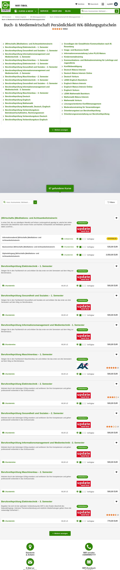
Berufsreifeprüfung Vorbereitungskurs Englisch (26, 120)
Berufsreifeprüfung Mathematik (19, 103)
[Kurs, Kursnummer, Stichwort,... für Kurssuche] (20, 202)
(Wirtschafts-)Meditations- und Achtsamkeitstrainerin (28, 44)
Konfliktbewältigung (73, 66)
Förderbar (82, 223)
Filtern (111, 202)
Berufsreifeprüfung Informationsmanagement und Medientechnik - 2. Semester (42, 442)
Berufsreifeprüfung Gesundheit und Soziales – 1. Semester (31, 51)
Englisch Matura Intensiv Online (78, 87)
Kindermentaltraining (73, 57)
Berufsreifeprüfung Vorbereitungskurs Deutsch (26, 116)
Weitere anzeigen (60, 129)
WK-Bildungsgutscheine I (38, 17)
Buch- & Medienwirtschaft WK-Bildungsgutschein (65, 17)
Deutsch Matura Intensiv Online (78, 73)
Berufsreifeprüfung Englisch (17, 100)
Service (44, 11)
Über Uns (57, 11)
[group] (60, 29)
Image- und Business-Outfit (76, 50)
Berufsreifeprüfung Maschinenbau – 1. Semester (26, 60)
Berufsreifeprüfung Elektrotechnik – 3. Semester (26, 80)
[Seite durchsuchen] (100, 11)
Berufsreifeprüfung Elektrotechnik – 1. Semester (26, 47)
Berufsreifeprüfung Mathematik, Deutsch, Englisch (27, 107)
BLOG (68, 11)
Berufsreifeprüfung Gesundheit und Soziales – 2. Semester (31, 67)
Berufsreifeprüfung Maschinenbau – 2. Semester (26, 77)
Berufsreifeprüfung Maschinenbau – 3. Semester (26, 93)
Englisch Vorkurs (71, 90)
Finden (116, 11)
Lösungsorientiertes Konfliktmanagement (82, 104)
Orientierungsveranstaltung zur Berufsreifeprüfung (86, 114)
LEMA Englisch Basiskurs (75, 80)
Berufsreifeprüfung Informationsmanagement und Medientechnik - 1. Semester (42, 325)
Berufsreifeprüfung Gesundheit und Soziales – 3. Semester (31, 83)
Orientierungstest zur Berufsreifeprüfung (82, 111)
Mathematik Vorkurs (73, 100)
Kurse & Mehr (24, 10)
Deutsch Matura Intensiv (75, 70)
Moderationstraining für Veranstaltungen (82, 107)
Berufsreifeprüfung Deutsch (17, 96)
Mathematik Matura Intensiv (76, 97)
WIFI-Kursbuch (6, 17)
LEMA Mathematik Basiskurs (77, 94)
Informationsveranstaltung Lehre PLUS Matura (84, 53)
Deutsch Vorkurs (71, 77)
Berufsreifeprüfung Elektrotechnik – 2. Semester (26, 64)
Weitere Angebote (20, 17)
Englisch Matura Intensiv (75, 83)
